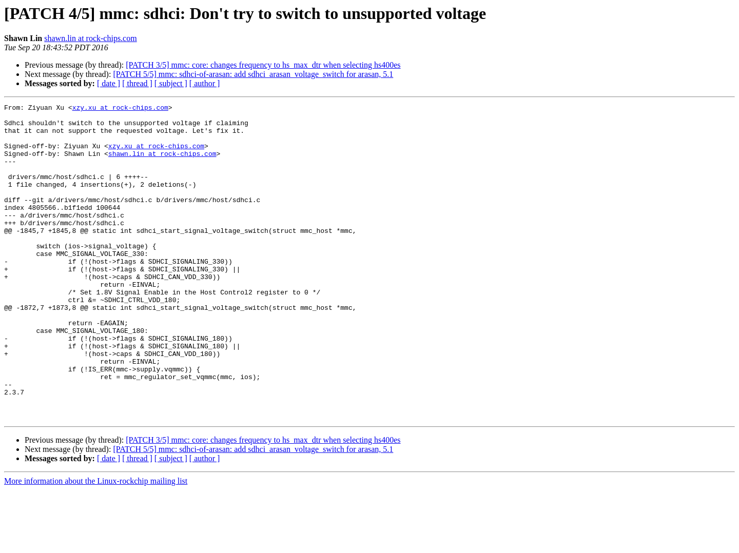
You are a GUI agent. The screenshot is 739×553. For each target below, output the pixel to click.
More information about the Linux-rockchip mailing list (95, 544)
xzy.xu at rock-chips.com (120, 108)
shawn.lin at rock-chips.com (90, 38)
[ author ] (204, 83)
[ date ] (108, 83)
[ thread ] (137, 83)
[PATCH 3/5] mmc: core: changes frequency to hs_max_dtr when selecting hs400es (263, 65)
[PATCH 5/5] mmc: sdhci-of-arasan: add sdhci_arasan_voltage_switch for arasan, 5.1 (253, 74)
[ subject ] (170, 83)
